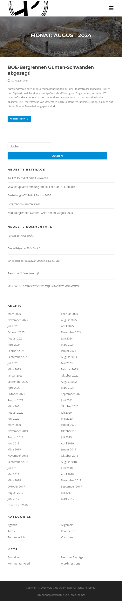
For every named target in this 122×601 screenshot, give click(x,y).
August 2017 (15, 492)
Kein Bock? (27, 235)
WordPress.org (70, 563)
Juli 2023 (13, 363)
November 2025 (18, 320)
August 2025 (69, 320)
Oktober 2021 (16, 394)
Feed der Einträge (72, 557)
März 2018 (14, 480)
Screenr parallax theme (50, 595)
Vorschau (67, 537)
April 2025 (67, 326)
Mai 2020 (67, 418)
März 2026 (14, 314)
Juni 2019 (13, 443)
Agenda (12, 525)
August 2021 (15, 400)
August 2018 (69, 462)
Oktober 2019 (69, 431)
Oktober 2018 (69, 455)
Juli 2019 (66, 437)
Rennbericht (69, 531)
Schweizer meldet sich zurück (42, 260)
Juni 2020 (13, 418)
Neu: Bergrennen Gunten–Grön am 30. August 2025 (40, 213)
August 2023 (69, 357)
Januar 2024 (68, 351)
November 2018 (18, 455)
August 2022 (69, 382)
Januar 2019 (68, 449)
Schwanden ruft (29, 273)
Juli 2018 (13, 468)
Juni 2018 (67, 468)
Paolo (11, 273)
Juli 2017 (66, 492)
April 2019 (67, 443)
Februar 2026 (69, 314)
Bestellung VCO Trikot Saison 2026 (29, 195)
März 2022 (67, 388)
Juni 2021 (67, 400)
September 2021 (71, 394)
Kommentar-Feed (19, 563)
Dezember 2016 (18, 505)
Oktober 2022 (69, 375)
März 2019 (14, 449)
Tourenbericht (17, 537)
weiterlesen (19, 118)
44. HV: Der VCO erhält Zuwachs (28, 178)
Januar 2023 (15, 375)
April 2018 (67, 474)
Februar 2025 (16, 332)
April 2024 (14, 344)
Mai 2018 (13, 474)
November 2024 (71, 332)
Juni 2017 (13, 499)
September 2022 (18, 382)
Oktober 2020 (69, 406)
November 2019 (18, 431)
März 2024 (67, 344)
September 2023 (18, 357)
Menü (111, 8)
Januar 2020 (68, 425)
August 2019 (15, 437)
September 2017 (71, 486)
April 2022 (14, 388)
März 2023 (14, 369)
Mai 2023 (67, 363)
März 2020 (14, 425)
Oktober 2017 (16, 486)
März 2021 (14, 406)
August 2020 (15, 412)
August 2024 (15, 338)
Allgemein (67, 525)
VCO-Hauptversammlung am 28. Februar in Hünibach (41, 187)
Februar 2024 (16, 351)
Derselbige (15, 248)
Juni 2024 (67, 338)
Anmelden (14, 557)
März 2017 (67, 499)
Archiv (11, 531)
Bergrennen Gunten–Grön (24, 204)
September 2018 (18, 462)
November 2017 (71, 480)
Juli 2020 (66, 412)
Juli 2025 (13, 326)
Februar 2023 (69, 369)
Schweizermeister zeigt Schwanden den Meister (51, 286)
